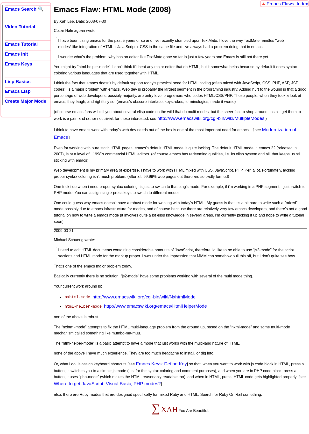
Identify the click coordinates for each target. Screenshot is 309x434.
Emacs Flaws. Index (287, 3)
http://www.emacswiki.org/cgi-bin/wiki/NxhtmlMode (144, 296)
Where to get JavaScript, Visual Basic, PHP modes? (107, 383)
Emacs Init (16, 54)
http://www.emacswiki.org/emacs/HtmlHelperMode (155, 306)
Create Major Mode (25, 101)
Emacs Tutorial (21, 44)
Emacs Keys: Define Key (161, 363)
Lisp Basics (18, 81)
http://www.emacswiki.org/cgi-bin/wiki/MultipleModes (211, 118)
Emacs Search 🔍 (24, 9)
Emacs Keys (18, 63)
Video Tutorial (20, 26)
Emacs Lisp (18, 91)
